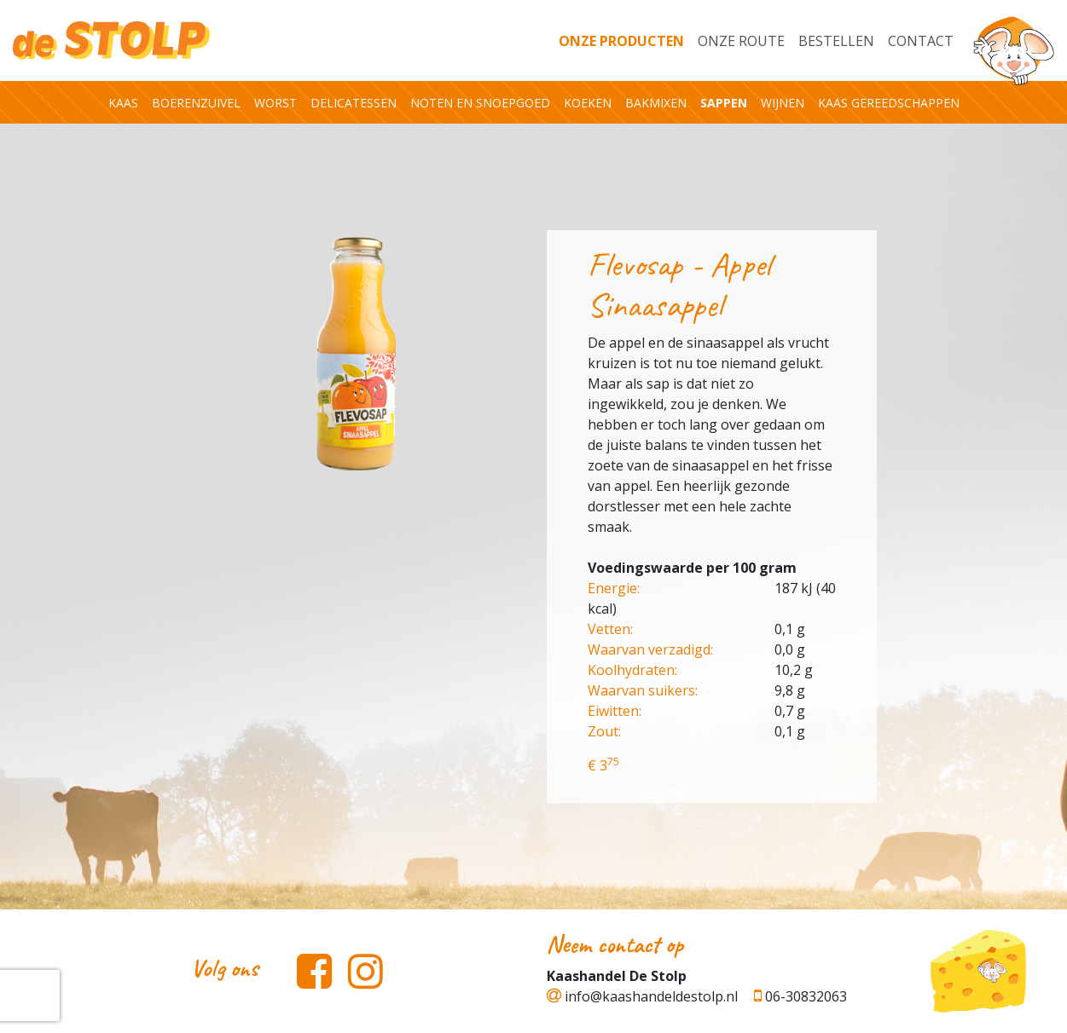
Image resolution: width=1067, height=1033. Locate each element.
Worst (275, 103)
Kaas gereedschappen (889, 103)
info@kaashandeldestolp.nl (642, 996)
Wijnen (782, 103)
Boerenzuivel (196, 103)
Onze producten (621, 41)
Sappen (723, 103)
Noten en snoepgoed (480, 103)
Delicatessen (353, 103)
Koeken (588, 103)
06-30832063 (800, 996)
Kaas (123, 103)
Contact (921, 41)
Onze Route (741, 41)
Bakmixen (656, 103)
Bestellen (836, 41)
